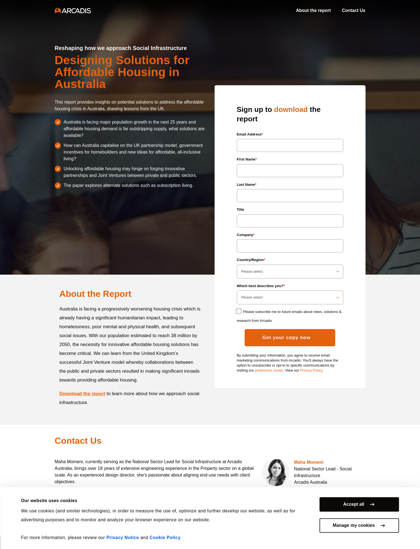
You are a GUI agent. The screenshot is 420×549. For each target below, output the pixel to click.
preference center (269, 370)
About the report (313, 10)
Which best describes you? (261, 286)
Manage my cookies (354, 522)
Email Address (250, 134)
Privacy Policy (311, 370)
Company (246, 235)
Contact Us (353, 10)
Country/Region (251, 260)
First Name (247, 159)
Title (240, 209)
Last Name (247, 184)
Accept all (353, 501)
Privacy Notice (122, 534)
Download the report (82, 393)
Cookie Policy (165, 534)
